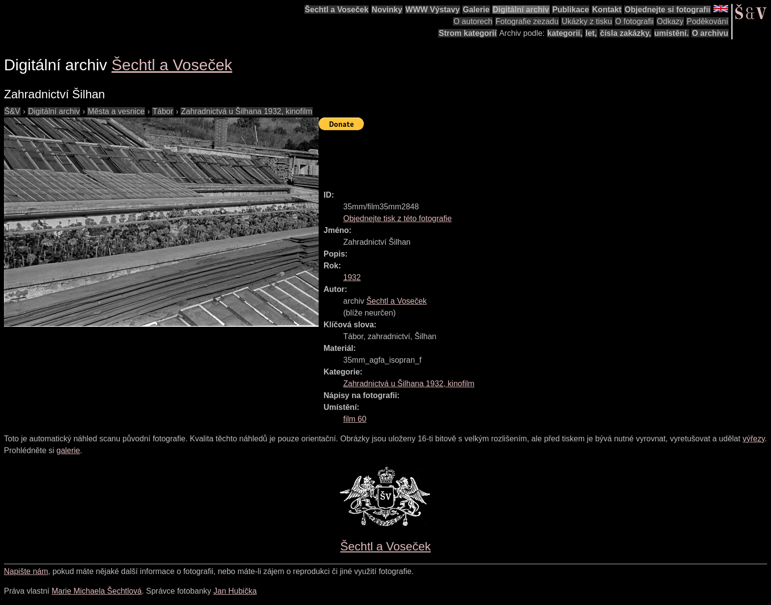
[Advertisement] (498, 156)
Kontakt (607, 9)
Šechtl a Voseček (337, 9)
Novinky (387, 9)
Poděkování (707, 21)
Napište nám (26, 571)
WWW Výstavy (433, 9)
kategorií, (564, 33)
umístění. (671, 33)
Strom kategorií (467, 33)
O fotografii (634, 21)
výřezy (753, 438)
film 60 (354, 419)
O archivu (710, 33)
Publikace (570, 9)
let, (591, 33)
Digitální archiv (521, 9)
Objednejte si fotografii (667, 9)
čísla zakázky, (625, 33)
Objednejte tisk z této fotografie (397, 218)
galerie (68, 450)
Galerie (476, 9)
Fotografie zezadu (527, 21)
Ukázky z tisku (587, 21)
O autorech (472, 21)
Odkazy (670, 21)
